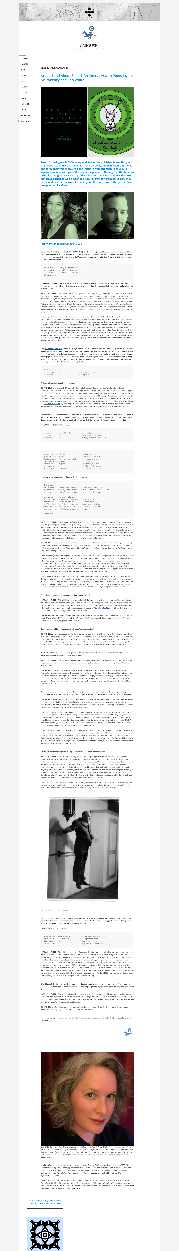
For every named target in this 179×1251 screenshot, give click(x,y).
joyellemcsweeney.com (32, 1176)
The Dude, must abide (34, 404)
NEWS (26, 59)
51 (138, 186)
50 (138, 183)
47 (138, 173)
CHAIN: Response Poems (94, 59)
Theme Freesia (44, 1243)
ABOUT (71, 59)
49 (138, 180)
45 (138, 166)
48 (138, 176)
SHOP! (79, 59)
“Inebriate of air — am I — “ (62, 611)
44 (138, 163)
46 (138, 170)
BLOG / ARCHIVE (58, 59)
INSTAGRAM (113, 59)
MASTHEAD (125, 59)
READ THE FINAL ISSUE (40, 59)
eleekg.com (27, 1158)
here (60, 1189)
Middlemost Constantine (35, 349)
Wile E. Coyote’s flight (84, 608)
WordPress (53, 1243)
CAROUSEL (89, 45)
